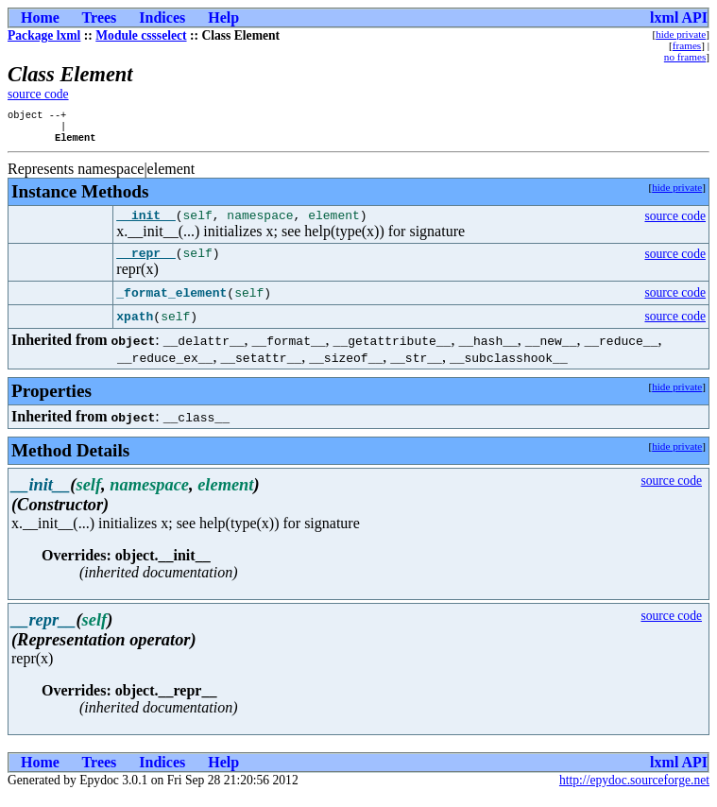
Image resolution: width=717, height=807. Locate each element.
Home (40, 17)
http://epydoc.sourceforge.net (634, 791)
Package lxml (44, 35)
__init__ (145, 223)
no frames (685, 56)
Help (223, 17)
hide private (681, 34)
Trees (99, 17)
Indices (162, 17)
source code (38, 94)
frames (687, 45)
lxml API (679, 17)
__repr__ (145, 263)
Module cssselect (140, 35)
